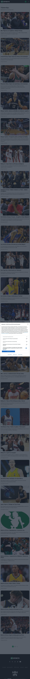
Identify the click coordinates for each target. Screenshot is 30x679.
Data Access (15, 354)
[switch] (26, 338)
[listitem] (15, 336)
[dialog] (15, 339)
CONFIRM (8, 351)
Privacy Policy (20, 354)
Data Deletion (10, 354)
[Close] (28, 324)
